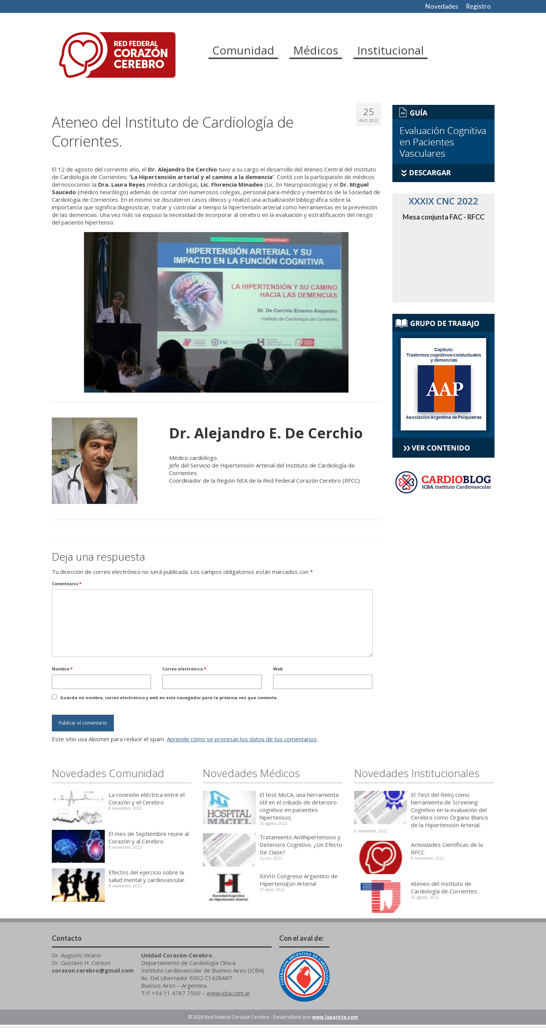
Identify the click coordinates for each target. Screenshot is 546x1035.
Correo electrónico (184, 669)
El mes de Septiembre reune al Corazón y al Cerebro (149, 837)
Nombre (62, 669)
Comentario (66, 583)
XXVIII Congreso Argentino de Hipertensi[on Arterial (299, 879)
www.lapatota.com (335, 1017)
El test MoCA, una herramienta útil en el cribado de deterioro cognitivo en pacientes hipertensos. (299, 806)
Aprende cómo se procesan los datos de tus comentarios (242, 739)
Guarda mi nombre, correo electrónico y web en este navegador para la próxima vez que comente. (169, 697)
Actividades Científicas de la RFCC (447, 848)
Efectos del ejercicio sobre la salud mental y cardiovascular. (147, 876)
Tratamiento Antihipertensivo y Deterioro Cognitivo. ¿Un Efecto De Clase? (301, 844)
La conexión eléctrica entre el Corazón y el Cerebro (147, 798)
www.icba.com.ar (228, 993)
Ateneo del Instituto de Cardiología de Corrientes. (444, 887)
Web (278, 669)
